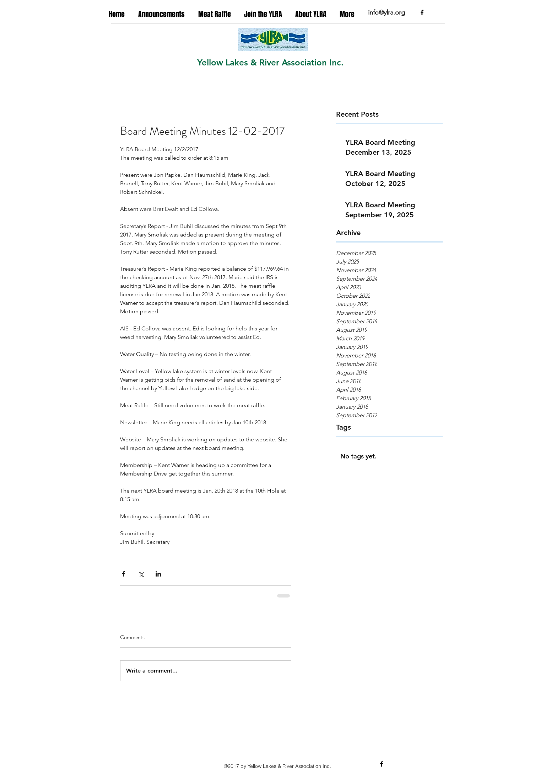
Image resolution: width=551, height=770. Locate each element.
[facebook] (422, 12)
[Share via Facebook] (123, 573)
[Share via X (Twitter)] (140, 573)
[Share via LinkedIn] (158, 573)
